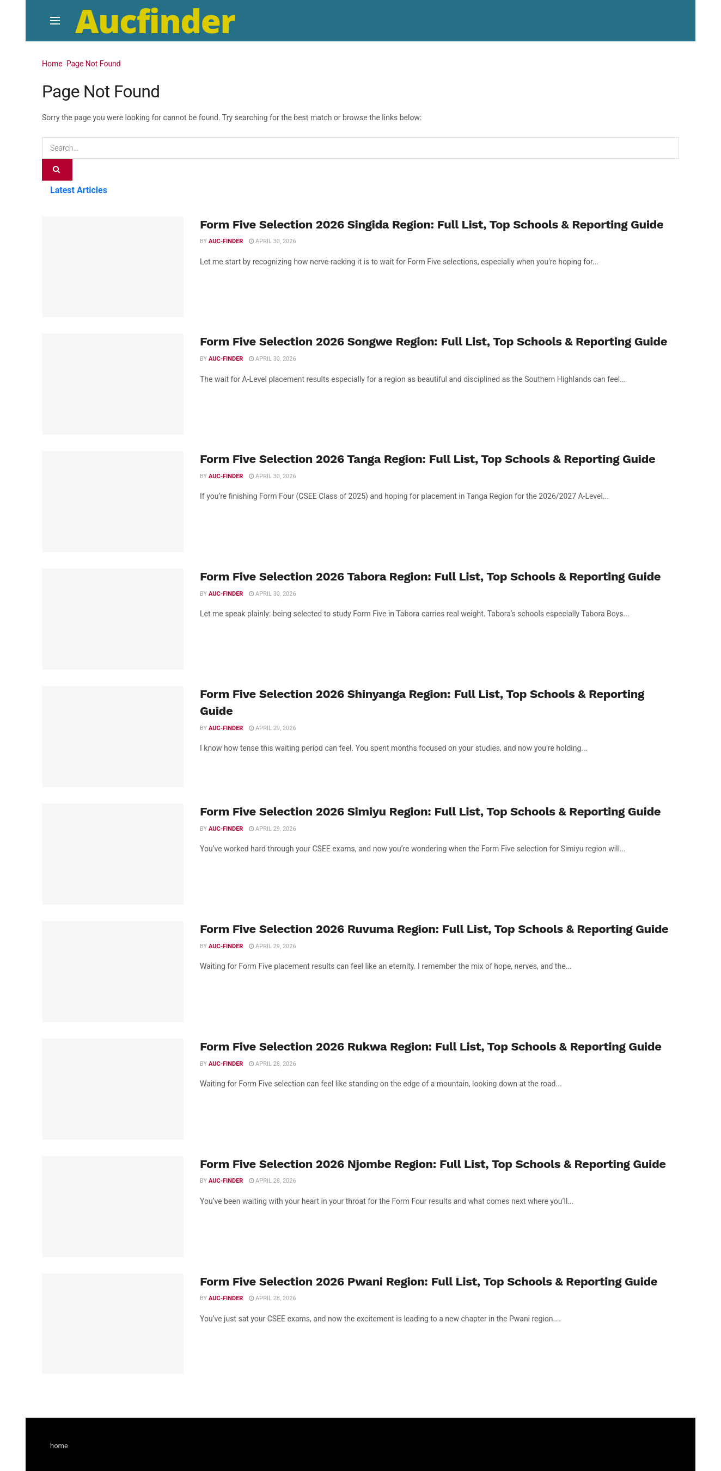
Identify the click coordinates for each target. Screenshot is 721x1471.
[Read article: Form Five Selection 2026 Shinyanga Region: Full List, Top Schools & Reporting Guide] (113, 736)
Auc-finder (226, 241)
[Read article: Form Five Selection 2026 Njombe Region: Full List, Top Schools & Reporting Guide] (113, 1206)
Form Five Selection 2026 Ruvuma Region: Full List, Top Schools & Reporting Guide (434, 929)
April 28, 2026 (272, 1063)
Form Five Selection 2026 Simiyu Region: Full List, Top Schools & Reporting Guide (430, 811)
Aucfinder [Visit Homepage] (155, 20)
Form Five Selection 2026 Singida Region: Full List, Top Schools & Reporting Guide (431, 224)
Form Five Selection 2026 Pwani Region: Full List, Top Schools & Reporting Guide (428, 1281)
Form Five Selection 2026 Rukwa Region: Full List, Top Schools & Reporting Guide (430, 1046)
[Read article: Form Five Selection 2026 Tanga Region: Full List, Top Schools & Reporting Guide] (113, 501)
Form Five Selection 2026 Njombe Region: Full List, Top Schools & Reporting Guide (433, 1164)
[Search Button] (57, 170)
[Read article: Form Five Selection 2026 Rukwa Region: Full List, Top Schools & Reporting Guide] (113, 1089)
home (59, 1446)
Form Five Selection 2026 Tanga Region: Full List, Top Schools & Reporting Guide (427, 459)
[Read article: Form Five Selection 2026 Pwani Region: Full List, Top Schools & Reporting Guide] (113, 1324)
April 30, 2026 (272, 241)
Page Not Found (93, 63)
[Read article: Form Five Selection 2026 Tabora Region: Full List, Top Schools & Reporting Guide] (113, 619)
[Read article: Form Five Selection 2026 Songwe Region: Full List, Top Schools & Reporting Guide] (113, 384)
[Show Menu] (55, 20)
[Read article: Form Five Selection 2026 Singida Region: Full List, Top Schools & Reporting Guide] (113, 267)
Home (52, 63)
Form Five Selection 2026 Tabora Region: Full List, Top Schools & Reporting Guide (430, 576)
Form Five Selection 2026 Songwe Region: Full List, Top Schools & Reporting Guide (433, 341)
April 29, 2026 (272, 728)
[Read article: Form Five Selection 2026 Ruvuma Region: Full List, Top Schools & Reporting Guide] (113, 971)
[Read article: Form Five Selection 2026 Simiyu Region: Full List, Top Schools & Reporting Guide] (113, 854)
